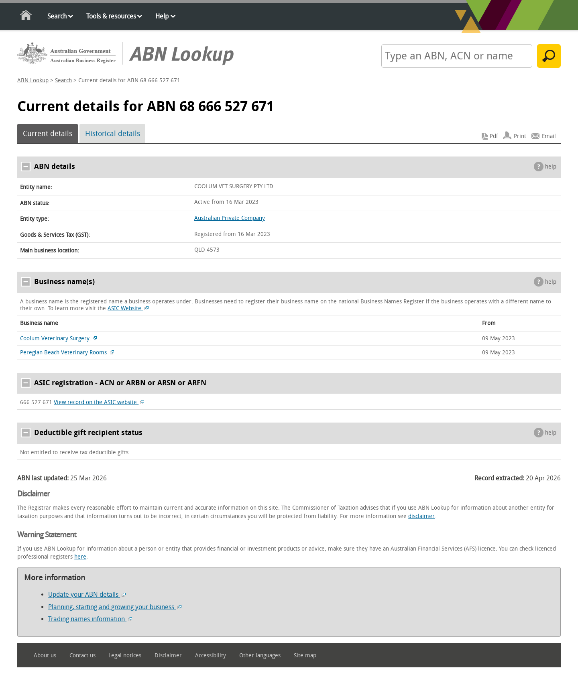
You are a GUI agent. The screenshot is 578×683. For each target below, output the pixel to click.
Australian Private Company (229, 218)
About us (45, 655)
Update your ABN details (87, 594)
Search (57, 16)
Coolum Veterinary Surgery (58, 338)
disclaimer (421, 516)
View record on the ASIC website (99, 402)
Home (26, 16)
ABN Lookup (33, 80)
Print (520, 136)
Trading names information (90, 619)
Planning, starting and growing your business (114, 607)
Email (549, 136)
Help (162, 16)
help (550, 166)
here (80, 556)
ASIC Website (128, 308)
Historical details (112, 133)
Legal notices (124, 655)
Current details (47, 133)
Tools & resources (111, 16)
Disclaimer (168, 655)
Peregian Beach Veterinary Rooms (67, 352)
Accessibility (210, 655)
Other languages (260, 655)
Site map (305, 655)
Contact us (82, 655)
